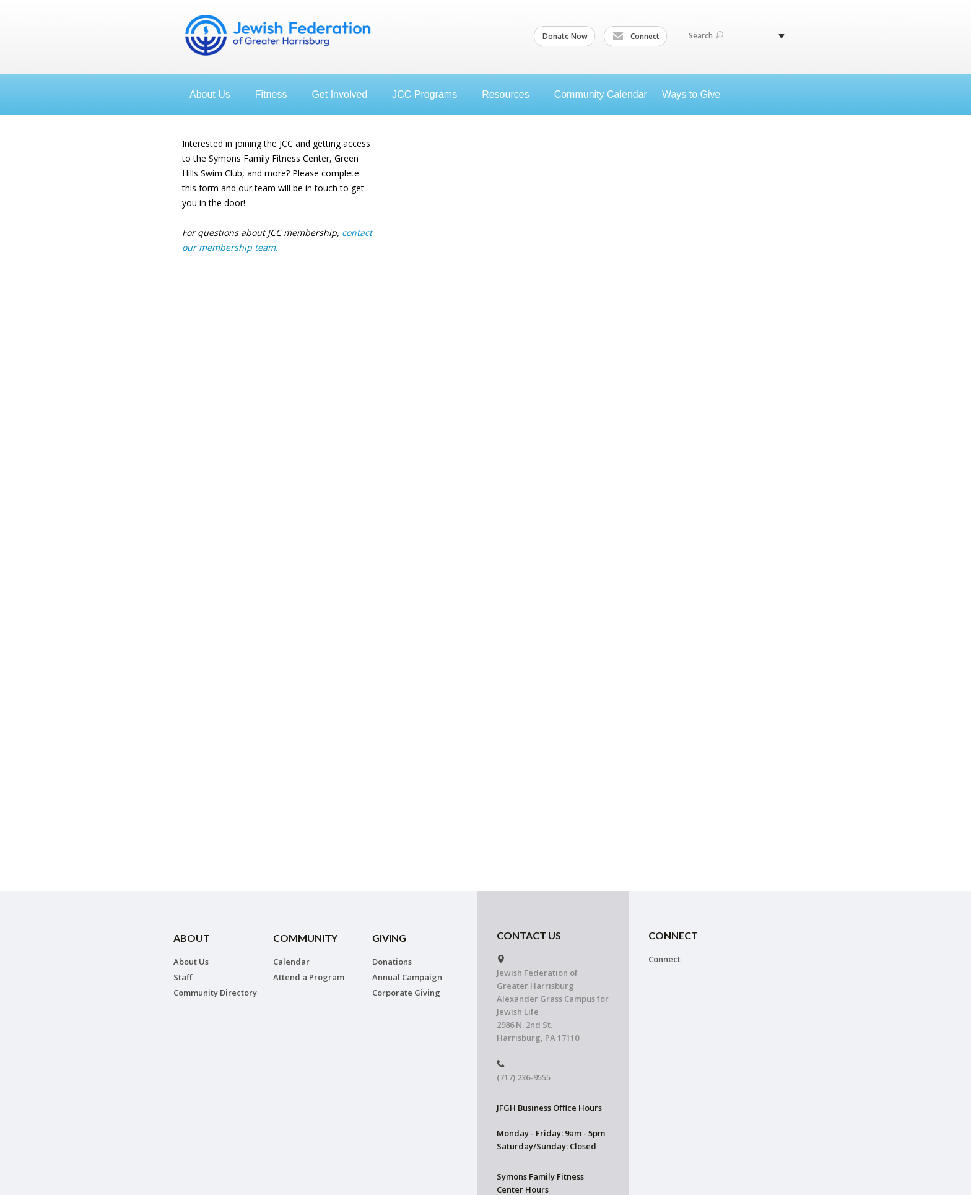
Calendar (291, 961)
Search (706, 35)
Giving (389, 938)
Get (344, 94)
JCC (429, 94)
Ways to (696, 94)
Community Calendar (600, 94)
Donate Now (565, 36)
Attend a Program (308, 977)
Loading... (607, 297)
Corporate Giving (406, 992)
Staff (182, 977)
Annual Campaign (407, 977)
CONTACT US (529, 935)
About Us (191, 961)
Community (305, 938)
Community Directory (215, 992)
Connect (636, 36)
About (214, 94)
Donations (392, 961)
